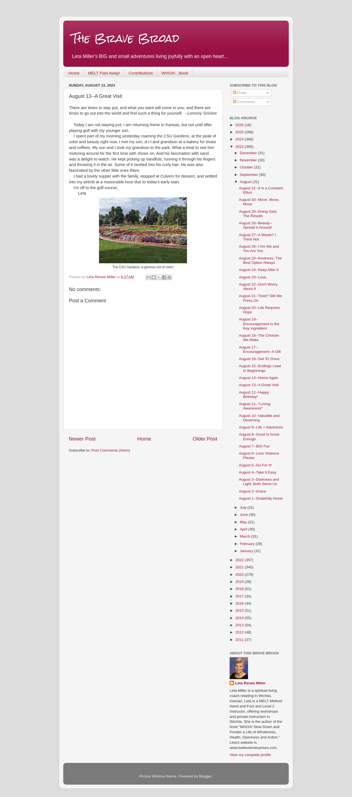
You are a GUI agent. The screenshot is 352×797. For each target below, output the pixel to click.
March (245, 536)
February (248, 544)
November (249, 160)
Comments (244, 102)
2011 (240, 640)
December (249, 153)
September (249, 175)
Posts (240, 93)
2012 (240, 632)
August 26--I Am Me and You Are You (259, 248)
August (246, 182)
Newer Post (82, 439)
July (244, 507)
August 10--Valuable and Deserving (259, 418)
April (244, 529)
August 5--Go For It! (255, 465)
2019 (240, 582)
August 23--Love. (253, 277)
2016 (240, 603)
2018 (240, 589)
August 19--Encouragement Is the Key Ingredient (259, 323)
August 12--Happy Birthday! (254, 394)
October (247, 167)
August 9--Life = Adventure (261, 427)
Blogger (205, 776)
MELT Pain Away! (104, 73)
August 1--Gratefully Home (261, 498)
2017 (240, 596)
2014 (240, 618)
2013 (240, 625)
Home (73, 73)
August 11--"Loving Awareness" (254, 406)
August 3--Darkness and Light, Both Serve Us (259, 481)
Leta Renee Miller (250, 683)
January (247, 551)
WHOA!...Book (174, 73)
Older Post (205, 439)
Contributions (141, 73)
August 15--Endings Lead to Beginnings (260, 368)
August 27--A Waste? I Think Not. (257, 237)
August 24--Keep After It (259, 270)
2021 (240, 567)
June (244, 515)
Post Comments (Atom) (111, 450)
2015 (240, 610)
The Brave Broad (126, 38)
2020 (240, 574)
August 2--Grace (252, 491)
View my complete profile (250, 755)
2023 (240, 147)
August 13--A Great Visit (259, 385)
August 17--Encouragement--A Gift (260, 349)
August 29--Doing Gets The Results (258, 213)
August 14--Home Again (258, 378)
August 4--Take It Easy (257, 472)
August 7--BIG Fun (254, 446)
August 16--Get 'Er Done (259, 359)
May (244, 522)
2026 (240, 125)
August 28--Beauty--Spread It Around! (255, 225)
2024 (240, 139)
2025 (240, 132)
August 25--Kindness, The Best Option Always (260, 260)
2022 (240, 560)
